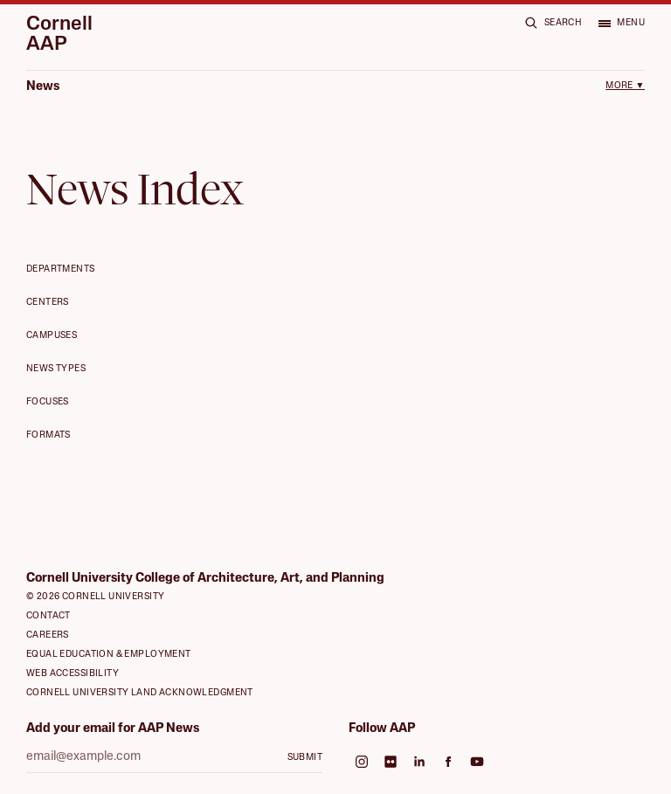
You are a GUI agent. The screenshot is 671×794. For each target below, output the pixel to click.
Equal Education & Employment (108, 654)
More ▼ (625, 86)
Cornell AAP (59, 35)
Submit (305, 758)
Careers (47, 635)
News (42, 86)
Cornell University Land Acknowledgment (139, 693)
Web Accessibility (72, 674)
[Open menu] (621, 23)
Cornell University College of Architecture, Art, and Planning (205, 578)
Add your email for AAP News (112, 728)
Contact (48, 616)
